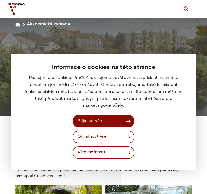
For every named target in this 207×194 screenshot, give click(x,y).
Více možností (91, 152)
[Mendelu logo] (36, 9)
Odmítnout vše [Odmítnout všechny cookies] (92, 137)
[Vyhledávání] (186, 8)
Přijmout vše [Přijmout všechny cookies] (90, 121)
